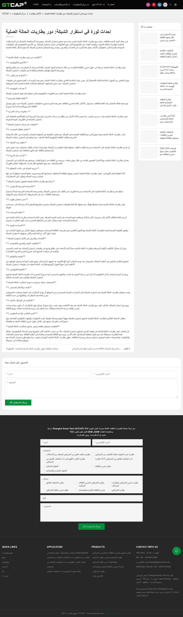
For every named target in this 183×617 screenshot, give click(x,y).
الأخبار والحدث (35, 14)
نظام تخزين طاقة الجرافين (57, 490)
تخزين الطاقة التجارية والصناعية (92, 490)
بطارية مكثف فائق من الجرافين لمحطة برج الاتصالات (68, 454)
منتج (3, 557)
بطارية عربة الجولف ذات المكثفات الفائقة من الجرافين (68, 557)
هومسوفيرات (7, 553)
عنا (3, 571)
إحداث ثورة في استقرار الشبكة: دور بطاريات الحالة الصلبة (68, 14)
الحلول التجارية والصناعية (56, 471)
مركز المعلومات (19, 14)
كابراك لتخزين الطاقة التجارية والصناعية (108, 567)
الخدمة (4, 567)
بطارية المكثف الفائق (55, 483)
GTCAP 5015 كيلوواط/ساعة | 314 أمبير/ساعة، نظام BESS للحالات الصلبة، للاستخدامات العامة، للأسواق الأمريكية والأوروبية (169, 70)
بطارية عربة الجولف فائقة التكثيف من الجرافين (114, 454)
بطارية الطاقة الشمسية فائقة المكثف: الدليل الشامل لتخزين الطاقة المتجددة (169, 102)
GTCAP (5, 14)
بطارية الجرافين (118, 490)
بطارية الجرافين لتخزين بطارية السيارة (107, 557)
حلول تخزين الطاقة (103, 466)
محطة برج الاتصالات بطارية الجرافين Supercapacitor (68, 553)
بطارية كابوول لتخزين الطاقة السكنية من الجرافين (111, 553)
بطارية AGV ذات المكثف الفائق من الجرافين (113, 459)
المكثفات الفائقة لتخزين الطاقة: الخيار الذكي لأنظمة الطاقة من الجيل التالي (168, 53)
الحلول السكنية (52, 466)
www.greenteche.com (95, 613)
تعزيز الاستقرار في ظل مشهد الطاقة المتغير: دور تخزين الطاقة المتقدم (168, 37)
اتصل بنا (5, 576)
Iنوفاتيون (5, 562)
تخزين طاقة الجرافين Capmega (104, 562)
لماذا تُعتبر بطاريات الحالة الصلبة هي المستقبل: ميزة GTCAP (167, 118)
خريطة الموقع (114, 613)
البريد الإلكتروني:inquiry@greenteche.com (153, 562)
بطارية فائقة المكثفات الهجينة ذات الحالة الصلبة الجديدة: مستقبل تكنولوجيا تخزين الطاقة (169, 86)
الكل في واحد (98, 576)
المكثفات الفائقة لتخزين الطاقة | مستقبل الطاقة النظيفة (169, 135)
